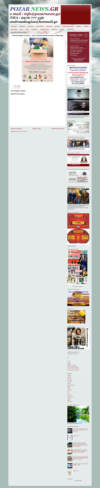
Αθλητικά (22, 26)
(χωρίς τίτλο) (75, 435)
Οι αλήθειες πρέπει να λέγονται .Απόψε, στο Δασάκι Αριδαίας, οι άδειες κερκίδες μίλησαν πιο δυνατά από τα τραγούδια (80, 444)
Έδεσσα (57, 26)
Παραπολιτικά (44, 29)
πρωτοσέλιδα (75, 286)
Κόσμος (86, 26)
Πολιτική (54, 29)
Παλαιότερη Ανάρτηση (57, 128)
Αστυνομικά (39, 26)
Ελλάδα (78, 26)
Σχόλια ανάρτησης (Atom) (21, 131)
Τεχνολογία (70, 29)
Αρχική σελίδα (36, 128)
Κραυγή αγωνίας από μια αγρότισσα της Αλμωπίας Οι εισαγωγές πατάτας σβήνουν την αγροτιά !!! (80, 458)
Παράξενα (34, 29)
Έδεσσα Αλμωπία (68, 26)
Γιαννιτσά (49, 26)
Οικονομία (14, 29)
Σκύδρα (62, 29)
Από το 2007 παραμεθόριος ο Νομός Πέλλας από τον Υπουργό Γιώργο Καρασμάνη (80, 430)
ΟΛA (27, 29)
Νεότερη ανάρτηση (16, 128)
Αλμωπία (30, 26)
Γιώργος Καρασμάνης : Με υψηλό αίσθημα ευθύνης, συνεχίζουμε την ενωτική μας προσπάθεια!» (80, 451)
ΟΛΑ (21, 29)
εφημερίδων (81, 286)
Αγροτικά (14, 26)
